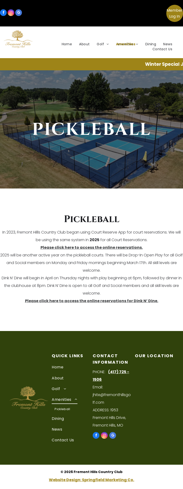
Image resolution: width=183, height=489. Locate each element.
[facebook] (3, 13)
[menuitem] (67, 44)
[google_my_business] (18, 13)
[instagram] (11, 13)
